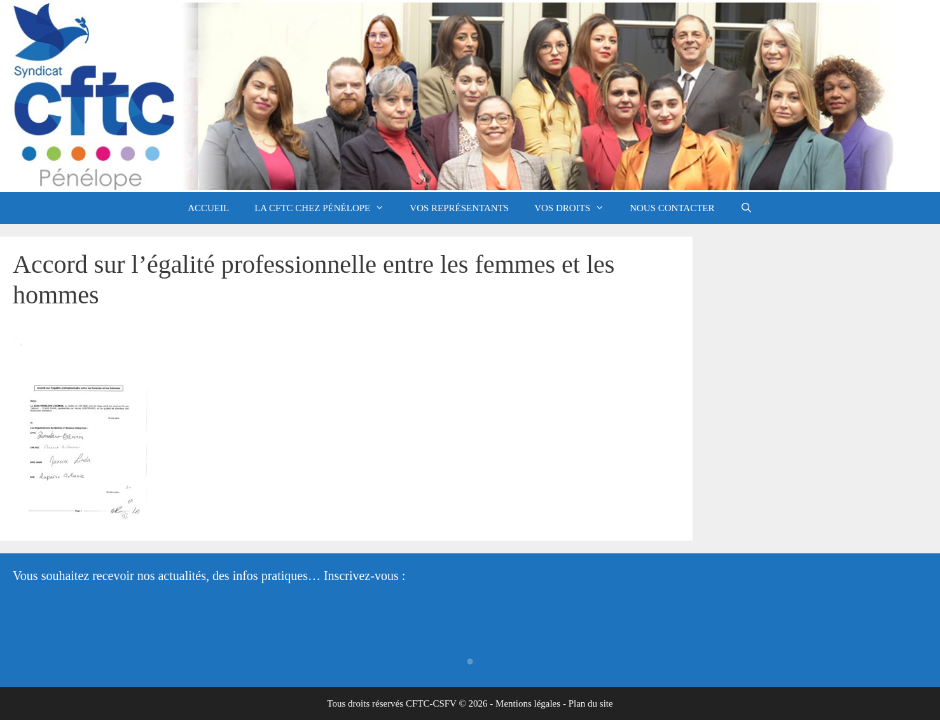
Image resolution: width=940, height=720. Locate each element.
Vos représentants (459, 208)
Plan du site (591, 703)
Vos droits (575, 208)
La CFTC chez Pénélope (325, 208)
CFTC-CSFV (431, 703)
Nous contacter (672, 208)
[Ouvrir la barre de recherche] (746, 208)
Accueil (208, 208)
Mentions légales (527, 703)
